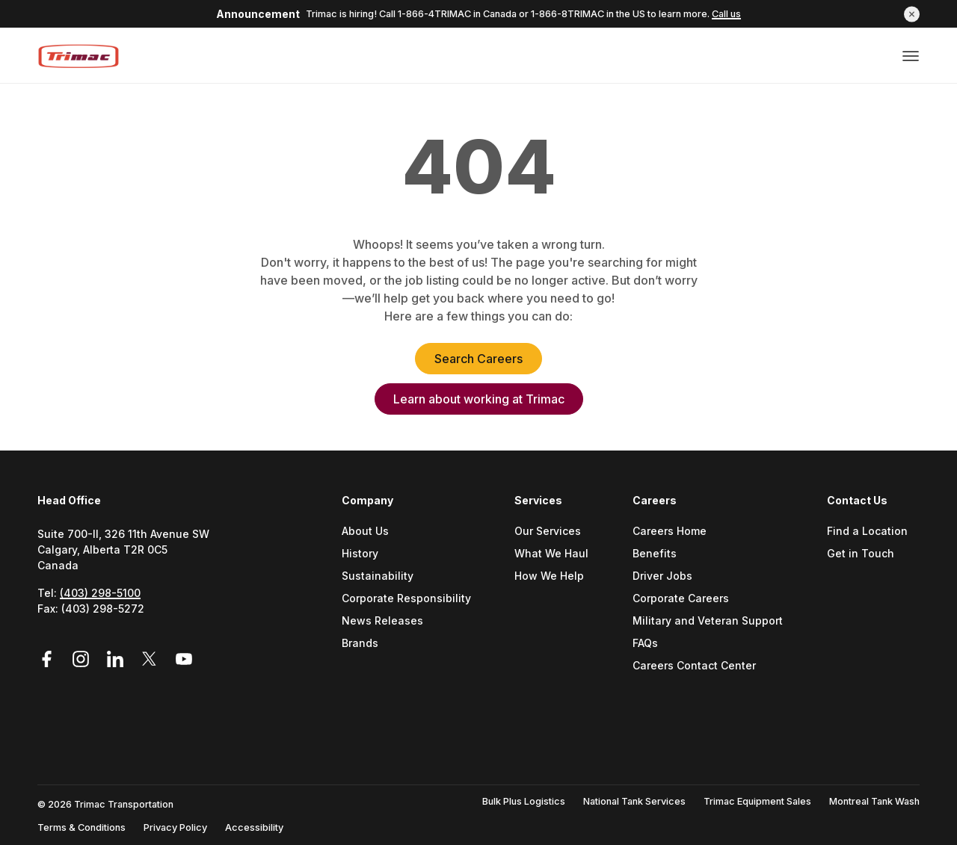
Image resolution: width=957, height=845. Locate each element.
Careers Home (670, 531)
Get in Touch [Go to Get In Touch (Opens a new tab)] (860, 554)
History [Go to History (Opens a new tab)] (360, 554)
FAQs (645, 643)
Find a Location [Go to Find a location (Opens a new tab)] (867, 531)
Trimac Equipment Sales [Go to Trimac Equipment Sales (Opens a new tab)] (757, 801)
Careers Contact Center (694, 666)
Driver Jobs (662, 576)
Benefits (655, 554)
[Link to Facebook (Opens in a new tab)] (51, 659)
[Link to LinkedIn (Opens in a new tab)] (117, 659)
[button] (912, 14)
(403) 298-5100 (100, 592)
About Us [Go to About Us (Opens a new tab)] (365, 531)
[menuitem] (412, 602)
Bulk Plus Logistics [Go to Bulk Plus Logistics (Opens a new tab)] (523, 801)
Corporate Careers (681, 598)
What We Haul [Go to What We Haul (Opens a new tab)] (551, 554)
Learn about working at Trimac (478, 398)
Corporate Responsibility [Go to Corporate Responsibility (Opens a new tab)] (406, 598)
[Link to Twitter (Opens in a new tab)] (152, 659)
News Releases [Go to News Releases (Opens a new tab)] (382, 621)
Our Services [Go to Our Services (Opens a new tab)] (547, 531)
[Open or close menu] (911, 54)
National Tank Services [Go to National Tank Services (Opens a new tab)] (634, 801)
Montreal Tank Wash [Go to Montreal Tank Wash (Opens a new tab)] (874, 801)
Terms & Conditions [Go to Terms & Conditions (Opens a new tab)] (81, 827)
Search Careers (478, 358)
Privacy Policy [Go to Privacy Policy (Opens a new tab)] (175, 827)
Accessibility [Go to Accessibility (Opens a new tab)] (254, 827)
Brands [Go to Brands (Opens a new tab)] (360, 643)
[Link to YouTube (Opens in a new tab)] (184, 659)
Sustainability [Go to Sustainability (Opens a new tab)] (377, 576)
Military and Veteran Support (708, 621)
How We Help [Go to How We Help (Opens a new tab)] (549, 576)
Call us (726, 13)
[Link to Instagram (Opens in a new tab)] (83, 659)
